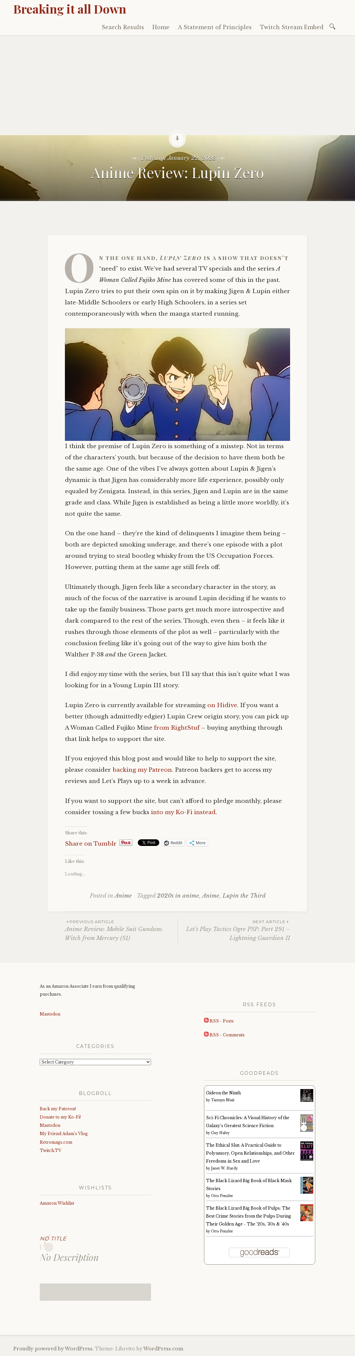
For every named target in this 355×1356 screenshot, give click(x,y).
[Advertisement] (177, 85)
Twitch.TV (50, 1150)
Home (161, 27)
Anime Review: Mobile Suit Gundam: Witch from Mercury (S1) (121, 930)
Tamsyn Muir (223, 1100)
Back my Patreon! (58, 1108)
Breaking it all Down (69, 9)
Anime (123, 895)
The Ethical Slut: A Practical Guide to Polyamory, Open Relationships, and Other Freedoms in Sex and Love (250, 1153)
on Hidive (222, 705)
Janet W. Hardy (224, 1168)
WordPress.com (163, 1349)
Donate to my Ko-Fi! (60, 1117)
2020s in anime (178, 895)
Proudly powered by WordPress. (53, 1349)
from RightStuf (177, 727)
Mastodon (50, 1014)
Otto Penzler (222, 1196)
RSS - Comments (224, 1034)
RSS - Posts (219, 1020)
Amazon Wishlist (57, 1203)
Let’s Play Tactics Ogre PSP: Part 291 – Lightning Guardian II (234, 930)
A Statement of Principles (215, 27)
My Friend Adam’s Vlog (64, 1133)
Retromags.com (56, 1142)
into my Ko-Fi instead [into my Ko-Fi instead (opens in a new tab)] (183, 812)
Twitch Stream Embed (292, 27)
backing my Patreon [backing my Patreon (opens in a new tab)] (142, 769)
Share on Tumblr (91, 842)
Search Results (123, 27)
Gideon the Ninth (223, 1092)
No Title (53, 1238)
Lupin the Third (244, 895)
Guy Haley (220, 1133)
